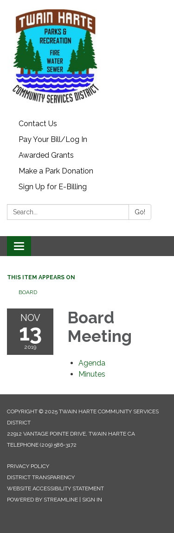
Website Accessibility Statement (55, 488)
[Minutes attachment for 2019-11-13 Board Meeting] (91, 374)
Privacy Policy (28, 466)
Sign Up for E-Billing (53, 186)
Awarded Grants (46, 155)
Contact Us (38, 123)
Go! (140, 212)
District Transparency (41, 477)
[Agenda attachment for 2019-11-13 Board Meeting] (91, 363)
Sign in (92, 499)
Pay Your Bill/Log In (53, 139)
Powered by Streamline (42, 499)
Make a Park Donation (56, 171)
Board (28, 292)
